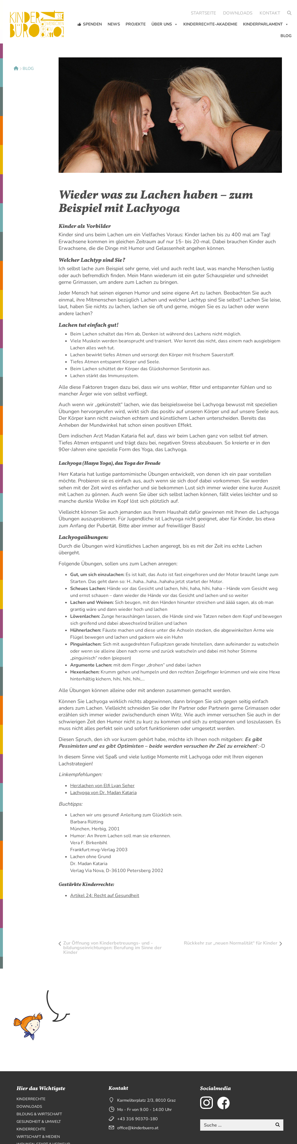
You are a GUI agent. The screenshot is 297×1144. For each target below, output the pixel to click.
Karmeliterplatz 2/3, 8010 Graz (146, 1100)
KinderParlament (266, 24)
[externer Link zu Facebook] (223, 1102)
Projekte (136, 24)
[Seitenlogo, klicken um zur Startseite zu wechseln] (37, 21)
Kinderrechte (31, 1099)
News (114, 24)
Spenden (92, 24)
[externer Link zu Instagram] (206, 1102)
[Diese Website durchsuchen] (236, 1125)
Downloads (237, 13)
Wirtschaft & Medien (38, 1136)
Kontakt (270, 13)
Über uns (164, 24)
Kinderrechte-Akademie (210, 24)
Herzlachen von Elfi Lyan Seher (102, 785)
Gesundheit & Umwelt (39, 1121)
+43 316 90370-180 (137, 1119)
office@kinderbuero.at (137, 1128)
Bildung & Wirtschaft (39, 1114)
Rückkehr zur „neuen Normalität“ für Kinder (230, 943)
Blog (285, 36)
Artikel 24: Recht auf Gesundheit (104, 895)
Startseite (203, 13)
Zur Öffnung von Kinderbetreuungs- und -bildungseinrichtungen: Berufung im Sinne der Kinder (112, 948)
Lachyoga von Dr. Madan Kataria (103, 792)
